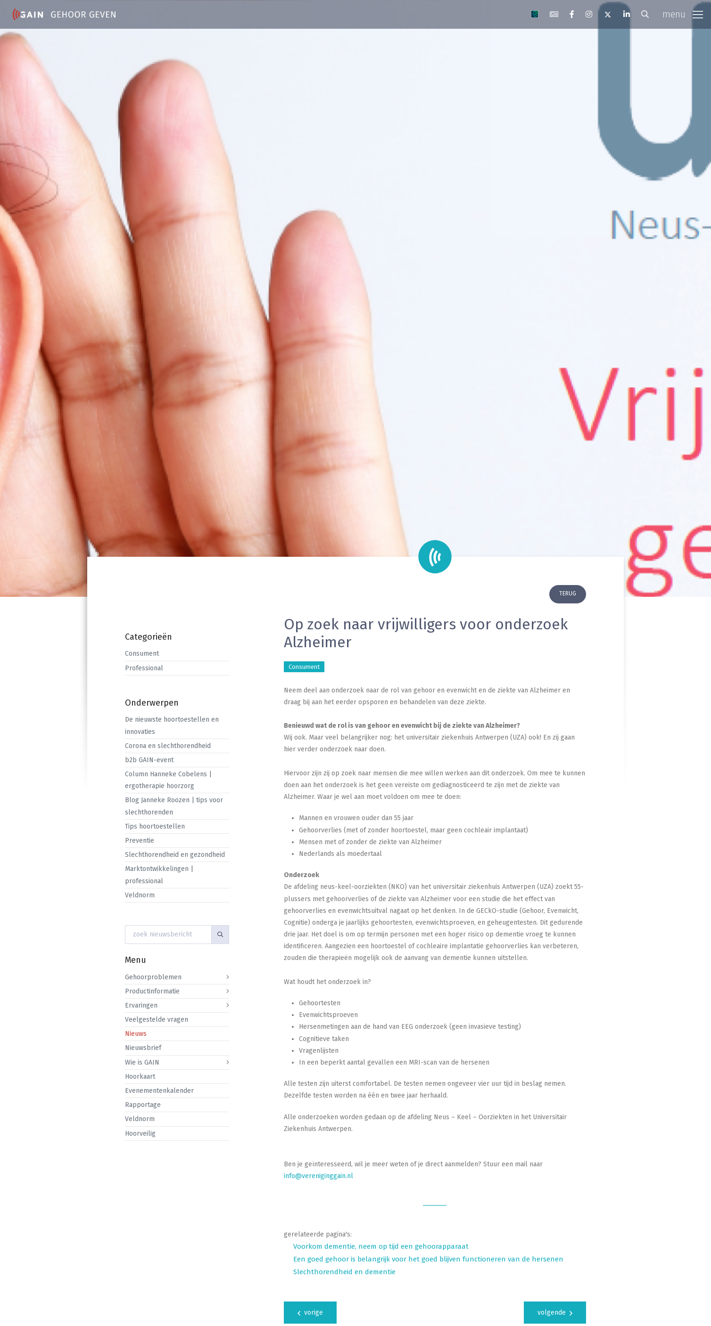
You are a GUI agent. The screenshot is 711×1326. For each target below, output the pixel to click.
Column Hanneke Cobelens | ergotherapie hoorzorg (168, 780)
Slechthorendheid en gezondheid (175, 855)
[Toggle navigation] (682, 14)
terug (567, 593)
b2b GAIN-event (149, 760)
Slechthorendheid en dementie (344, 1272)
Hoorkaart (140, 1077)
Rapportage (143, 1105)
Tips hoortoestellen (155, 826)
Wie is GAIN (142, 1062)
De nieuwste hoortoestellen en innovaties (172, 725)
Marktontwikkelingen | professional (159, 875)
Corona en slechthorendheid (168, 746)
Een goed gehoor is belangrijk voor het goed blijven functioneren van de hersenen (428, 1259)
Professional (144, 668)
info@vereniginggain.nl (318, 1176)
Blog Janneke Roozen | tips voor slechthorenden (174, 806)
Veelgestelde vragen (156, 1020)
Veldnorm (140, 895)
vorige (310, 1312)
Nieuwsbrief (143, 1048)
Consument (142, 654)
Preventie (139, 841)
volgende (554, 1312)
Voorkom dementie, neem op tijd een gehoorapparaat (381, 1246)
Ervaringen (141, 1005)
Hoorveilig (140, 1134)
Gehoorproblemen (153, 977)
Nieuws (136, 1034)
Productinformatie (152, 991)
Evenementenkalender (159, 1091)
